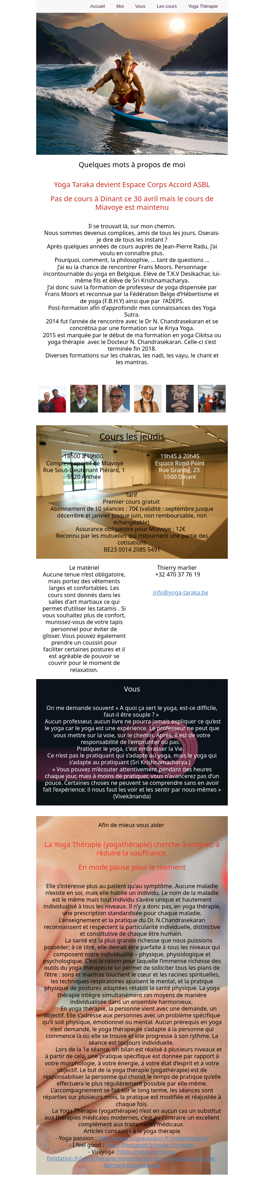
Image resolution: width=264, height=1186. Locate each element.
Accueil (97, 6)
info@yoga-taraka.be (180, 592)
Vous (140, 6)
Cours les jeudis (132, 436)
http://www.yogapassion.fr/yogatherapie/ (153, 1138)
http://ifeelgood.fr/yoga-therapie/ (150, 1145)
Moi (120, 6)
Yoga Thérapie (203, 6)
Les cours (167, 6)
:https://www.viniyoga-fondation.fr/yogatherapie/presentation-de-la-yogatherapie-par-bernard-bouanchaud (132, 1158)
